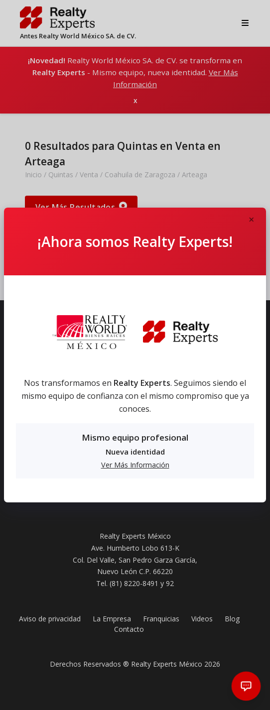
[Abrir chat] (246, 686)
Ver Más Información (135, 464)
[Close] (251, 219)
